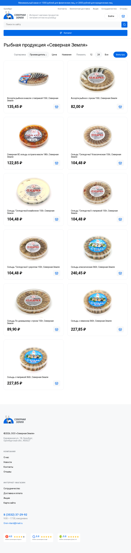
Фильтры (120, 54)
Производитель (37, 54)
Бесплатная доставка (80, 9)
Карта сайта (10, 503)
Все (106, 54)
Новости (8, 462)
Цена (54, 54)
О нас (6, 457)
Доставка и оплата (13, 493)
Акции (95, 9)
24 (98, 54)
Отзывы (123, 9)
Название (67, 54)
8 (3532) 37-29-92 (15, 514)
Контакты (62, 9)
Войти (111, 16)
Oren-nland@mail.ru (13, 523)
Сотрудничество (109, 9)
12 (91, 54)
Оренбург (8, 9)
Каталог (65, 33)
